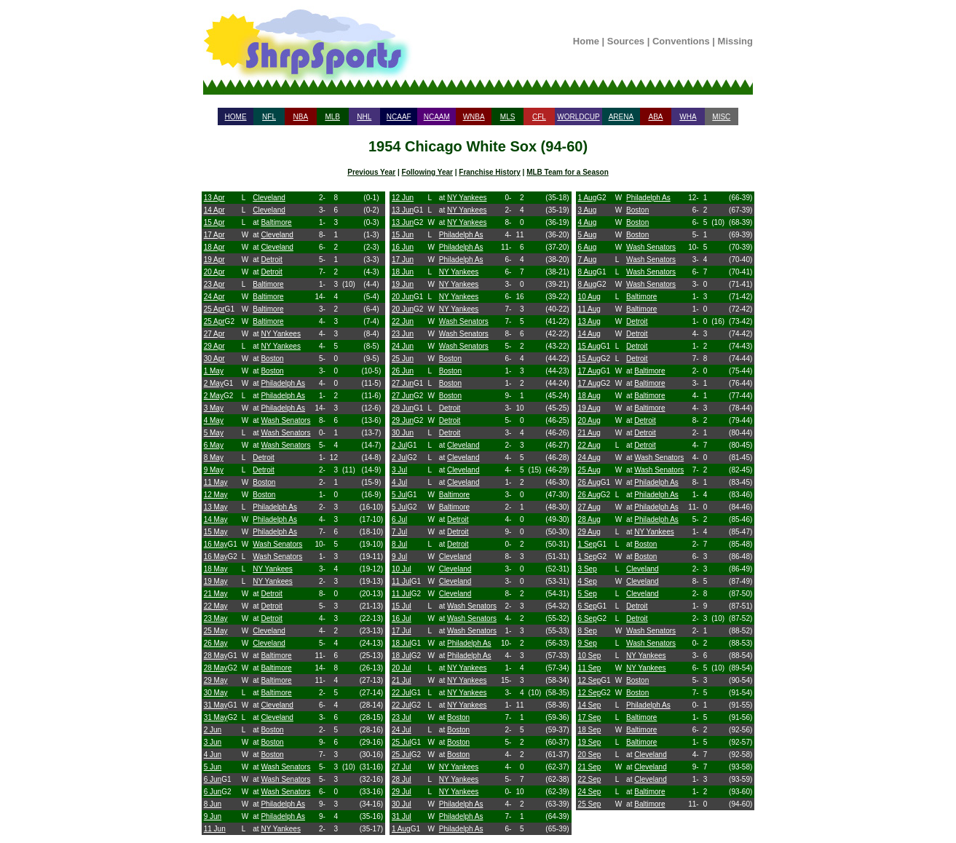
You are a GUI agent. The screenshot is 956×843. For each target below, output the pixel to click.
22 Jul (401, 693)
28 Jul (401, 779)
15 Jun (403, 235)
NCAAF (399, 117)
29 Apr (214, 346)
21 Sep (589, 767)
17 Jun (403, 260)
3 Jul (399, 470)
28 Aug (589, 519)
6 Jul (399, 519)
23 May (216, 618)
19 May (216, 581)
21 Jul (401, 680)
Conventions (681, 41)
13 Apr (214, 198)
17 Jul (401, 631)
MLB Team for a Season (567, 172)
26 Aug (589, 482)
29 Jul (401, 792)
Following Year (427, 172)
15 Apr (214, 222)
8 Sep (587, 631)
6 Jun (212, 779)
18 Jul (401, 643)
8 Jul (399, 544)
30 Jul (401, 804)
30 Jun (403, 433)
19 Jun (403, 284)
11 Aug (589, 309)
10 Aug (589, 297)
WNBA (474, 117)
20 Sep (589, 755)
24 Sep (589, 792)
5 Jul (399, 495)
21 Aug (589, 433)
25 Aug (589, 470)
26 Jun (403, 371)
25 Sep (589, 804)
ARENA (621, 117)
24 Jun (403, 346)
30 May (216, 693)
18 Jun (403, 272)
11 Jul (401, 581)
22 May (216, 606)
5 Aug (587, 235)
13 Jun (403, 210)
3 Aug (587, 210)
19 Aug (589, 408)
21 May (216, 594)
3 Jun (212, 742)
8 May (214, 458)
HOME (236, 117)
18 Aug (589, 396)
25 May (216, 631)
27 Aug (589, 507)
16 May (216, 544)
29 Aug (589, 532)
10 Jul (401, 569)
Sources (625, 41)
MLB (332, 117)
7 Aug (587, 260)
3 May (214, 408)
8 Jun (212, 804)
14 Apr (214, 210)
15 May (216, 532)
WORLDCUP (578, 117)
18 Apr (214, 247)
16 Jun (403, 247)
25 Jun (403, 359)
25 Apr (214, 309)
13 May (216, 507)
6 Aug (587, 247)
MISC (721, 117)
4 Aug (587, 222)
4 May (214, 420)
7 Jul (399, 532)
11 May (216, 482)
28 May (216, 656)
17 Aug (589, 371)
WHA (687, 117)
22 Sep (589, 779)
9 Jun (212, 816)
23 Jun (403, 334)
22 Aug (589, 445)
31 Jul (401, 816)
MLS (507, 117)
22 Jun (403, 321)
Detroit (271, 260)
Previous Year (371, 172)
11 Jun (215, 829)
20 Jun (403, 297)
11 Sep (589, 668)
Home (586, 41)
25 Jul (401, 742)
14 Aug (589, 334)
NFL (269, 117)
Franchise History (489, 172)
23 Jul (401, 717)
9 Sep (587, 643)
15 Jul (401, 606)
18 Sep (589, 730)
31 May (216, 705)
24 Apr (214, 297)
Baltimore (276, 222)
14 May (216, 519)
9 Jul (399, 557)
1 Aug (401, 829)
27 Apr (214, 334)
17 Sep (589, 717)
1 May (214, 371)
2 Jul (399, 445)
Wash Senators (285, 420)
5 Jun (212, 767)
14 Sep (589, 705)
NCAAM (437, 117)
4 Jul (399, 482)
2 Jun (212, 730)
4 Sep (587, 581)
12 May (216, 495)
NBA (301, 117)
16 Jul (401, 618)
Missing (735, 41)
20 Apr (214, 272)
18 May (216, 569)
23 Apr (214, 284)
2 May (214, 383)
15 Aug (589, 346)
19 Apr (214, 260)
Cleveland (269, 198)
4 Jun (212, 755)
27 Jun (403, 383)
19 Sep (589, 742)
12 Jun (403, 198)
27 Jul (401, 767)
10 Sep (589, 656)
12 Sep (589, 680)
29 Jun (403, 408)
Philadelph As (283, 383)
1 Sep (587, 544)
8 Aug (587, 272)
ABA (655, 117)
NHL (364, 117)
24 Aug (589, 458)
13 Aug (589, 321)
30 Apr (214, 359)
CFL (539, 117)
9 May (214, 470)
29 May (216, 680)
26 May (216, 643)
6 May (214, 445)
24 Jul (401, 730)
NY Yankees (280, 334)
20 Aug (589, 420)
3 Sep (587, 569)
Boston (272, 359)
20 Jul (401, 668)
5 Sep (587, 594)
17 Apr (214, 235)
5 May (214, 433)
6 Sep (587, 606)
